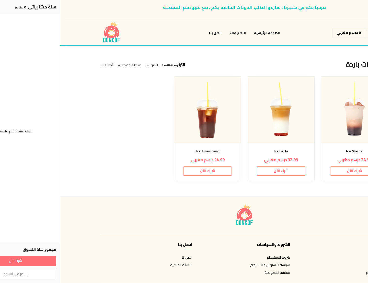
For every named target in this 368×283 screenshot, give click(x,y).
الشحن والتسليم (317, 272)
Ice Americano (147, 151)
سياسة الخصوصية (217, 272)
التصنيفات (177, 33)
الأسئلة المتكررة (121, 265)
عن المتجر (321, 257)
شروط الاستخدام (218, 257)
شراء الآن (294, 170)
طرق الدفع (320, 265)
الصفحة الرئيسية (207, 33)
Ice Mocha (294, 151)
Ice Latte (220, 151)
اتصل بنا (155, 33)
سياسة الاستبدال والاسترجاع (210, 265)
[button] (322, 33)
